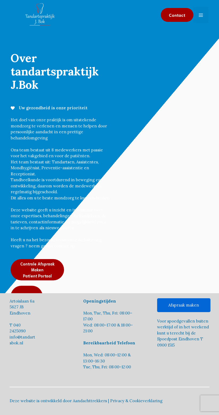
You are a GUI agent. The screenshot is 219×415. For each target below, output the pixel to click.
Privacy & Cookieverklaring (136, 400)
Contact (177, 15)
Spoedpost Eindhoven (178, 338)
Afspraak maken (183, 305)
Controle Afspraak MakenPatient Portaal (37, 269)
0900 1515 (166, 345)
